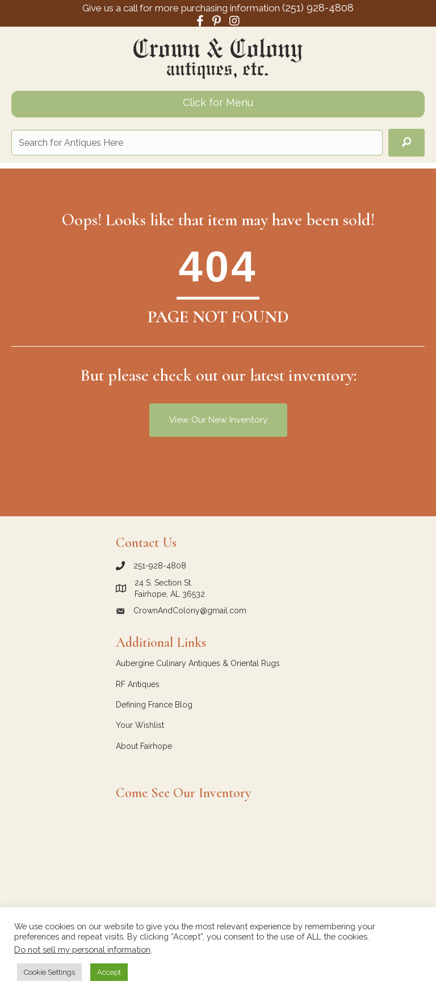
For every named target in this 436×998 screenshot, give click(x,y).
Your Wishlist (140, 725)
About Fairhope (144, 746)
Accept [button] (109, 972)
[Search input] (197, 142)
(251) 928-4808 (318, 7)
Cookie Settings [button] (49, 972)
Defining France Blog (154, 704)
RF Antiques (138, 684)
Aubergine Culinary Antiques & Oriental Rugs (198, 663)
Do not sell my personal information (82, 949)
